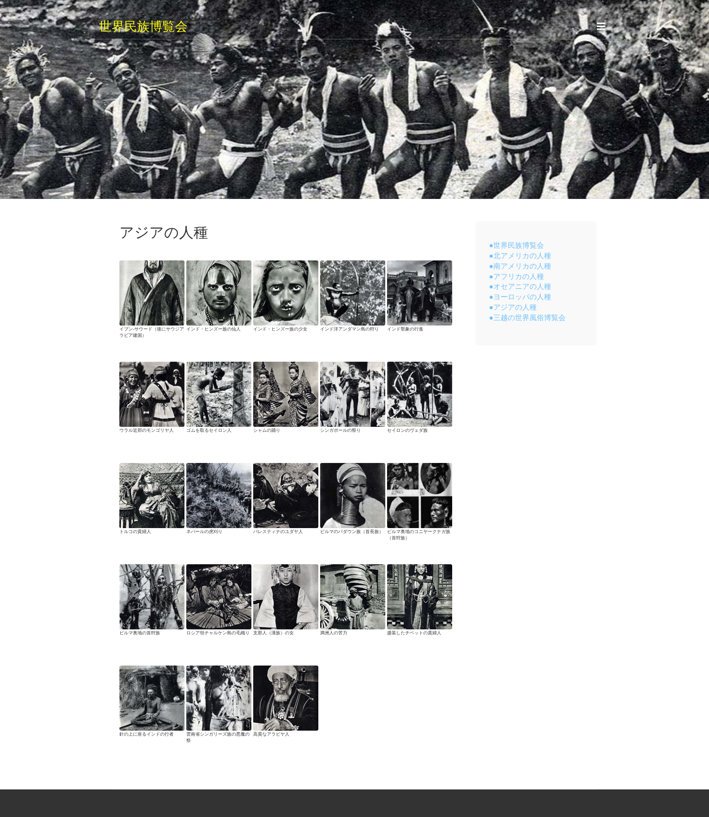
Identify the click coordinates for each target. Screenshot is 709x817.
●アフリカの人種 (516, 276)
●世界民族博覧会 (516, 245)
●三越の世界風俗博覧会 (527, 317)
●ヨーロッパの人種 (520, 297)
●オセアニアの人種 (520, 286)
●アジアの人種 (513, 307)
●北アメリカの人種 (520, 255)
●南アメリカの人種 (520, 266)
